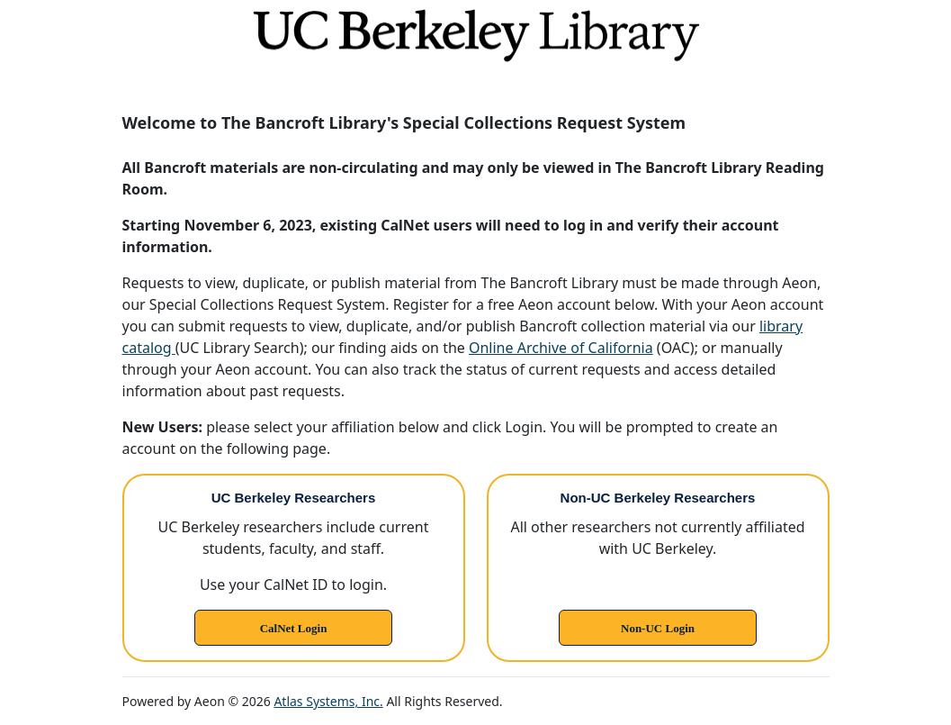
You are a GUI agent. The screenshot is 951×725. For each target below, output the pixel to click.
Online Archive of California (561, 348)
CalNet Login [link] (293, 628)
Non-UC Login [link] (658, 628)
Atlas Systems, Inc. (328, 701)
